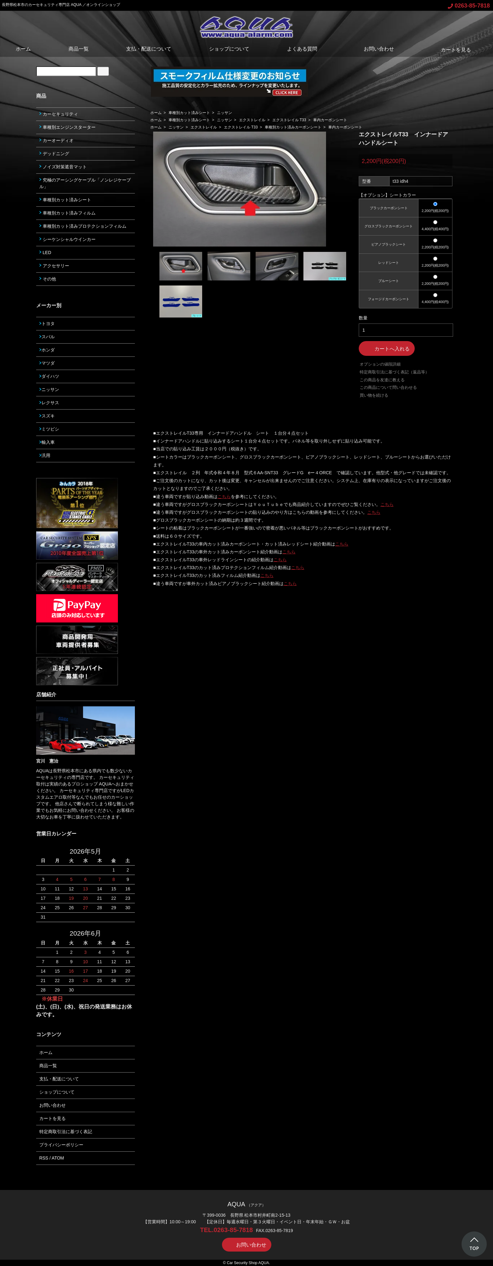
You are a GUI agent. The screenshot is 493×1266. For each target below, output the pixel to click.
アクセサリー (54, 265)
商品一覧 (79, 49)
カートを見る (451, 49)
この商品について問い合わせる (388, 387)
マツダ (47, 363)
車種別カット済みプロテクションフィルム (82, 226)
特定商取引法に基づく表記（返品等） (394, 372)
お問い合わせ (374, 49)
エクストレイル (252, 120)
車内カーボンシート (330, 120)
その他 (47, 278)
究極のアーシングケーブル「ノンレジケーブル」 (85, 183)
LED (45, 252)
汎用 (44, 455)
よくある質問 (302, 49)
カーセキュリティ (58, 114)
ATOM (58, 1157)
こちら (224, 496)
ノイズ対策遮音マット (63, 166)
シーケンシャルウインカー (67, 239)
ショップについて (229, 49)
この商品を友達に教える (382, 380)
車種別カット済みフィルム (67, 212)
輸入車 (47, 442)
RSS (43, 1157)
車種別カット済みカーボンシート (293, 127)
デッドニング (54, 153)
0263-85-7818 (469, 6)
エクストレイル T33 (289, 120)
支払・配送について (148, 49)
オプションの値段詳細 (380, 364)
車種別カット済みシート (189, 113)
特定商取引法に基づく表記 (65, 1131)
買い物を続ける (374, 395)
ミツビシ (49, 429)
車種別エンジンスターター (67, 127)
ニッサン (224, 113)
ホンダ (47, 349)
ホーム (23, 49)
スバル (47, 336)
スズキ (47, 415)
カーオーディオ (56, 140)
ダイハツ (49, 376)
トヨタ (47, 323)
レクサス (49, 402)
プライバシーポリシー (61, 1144)
